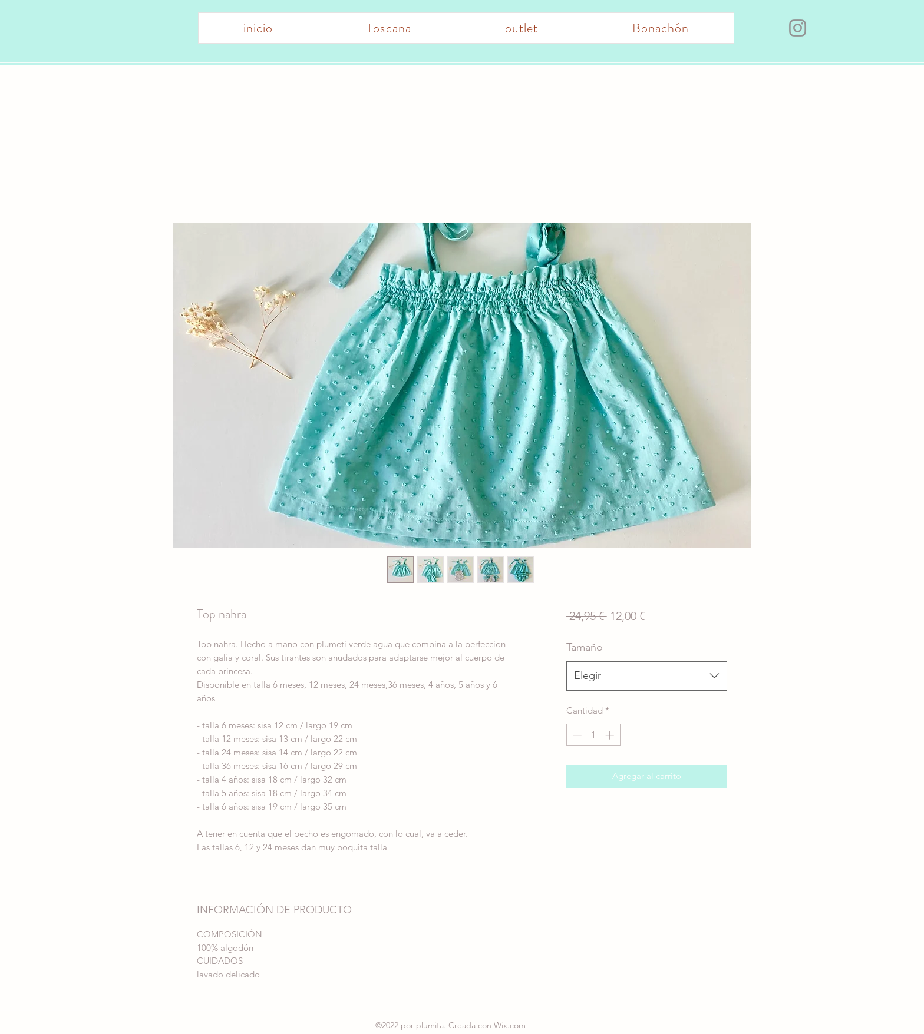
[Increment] (611, 735)
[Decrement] (576, 735)
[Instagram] (797, 27)
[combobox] (646, 676)
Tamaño (584, 647)
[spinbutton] (593, 735)
